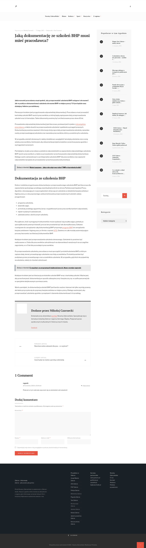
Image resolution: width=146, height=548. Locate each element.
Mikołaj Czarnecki (28, 30)
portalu (54, 316)
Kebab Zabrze (75, 512)
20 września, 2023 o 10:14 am (32, 385)
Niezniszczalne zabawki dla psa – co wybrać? (51, 345)
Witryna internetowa (73, 438)
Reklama (112, 482)
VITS (55, 230)
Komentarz (19, 410)
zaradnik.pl (93, 482)
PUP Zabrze (74, 487)
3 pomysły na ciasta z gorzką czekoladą (49, 359)
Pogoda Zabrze (75, 497)
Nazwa (17, 438)
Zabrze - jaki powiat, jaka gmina (24, 483)
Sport (78, 16)
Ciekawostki (49, 30)
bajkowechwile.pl (95, 485)
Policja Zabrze (75, 490)
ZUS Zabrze (74, 484)
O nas (112, 478)
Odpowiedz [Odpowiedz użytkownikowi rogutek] (86, 386)
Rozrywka (86, 16)
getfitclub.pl (94, 480)
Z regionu (96, 16)
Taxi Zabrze (74, 500)
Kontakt (112, 480)
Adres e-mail (45, 438)
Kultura (71, 16)
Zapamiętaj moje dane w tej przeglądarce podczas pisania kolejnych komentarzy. (42, 447)
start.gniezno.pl (95, 478)
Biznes (64, 16)
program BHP (67, 228)
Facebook (34, 327)
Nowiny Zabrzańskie (52, 16)
